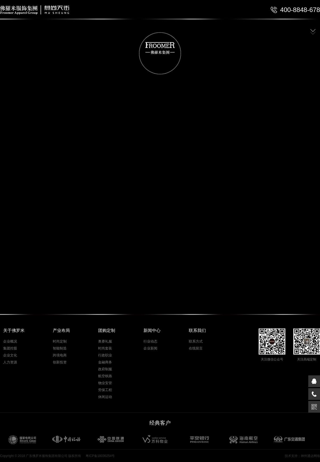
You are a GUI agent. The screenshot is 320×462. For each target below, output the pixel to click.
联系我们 (197, 330)
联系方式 (196, 341)
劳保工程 (105, 390)
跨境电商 (60, 355)
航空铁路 (105, 376)
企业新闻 (150, 348)
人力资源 (10, 362)
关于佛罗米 (14, 330)
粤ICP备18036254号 (100, 456)
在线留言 (196, 348)
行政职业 (105, 355)
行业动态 (150, 341)
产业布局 (61, 330)
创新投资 (60, 362)
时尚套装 (105, 348)
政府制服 (105, 369)
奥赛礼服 (105, 341)
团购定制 (106, 330)
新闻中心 (152, 330)
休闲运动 (105, 397)
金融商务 (105, 362)
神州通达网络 (310, 456)
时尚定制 (60, 341)
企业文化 (10, 355)
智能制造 (60, 348)
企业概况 (10, 341)
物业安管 (105, 383)
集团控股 (10, 348)
